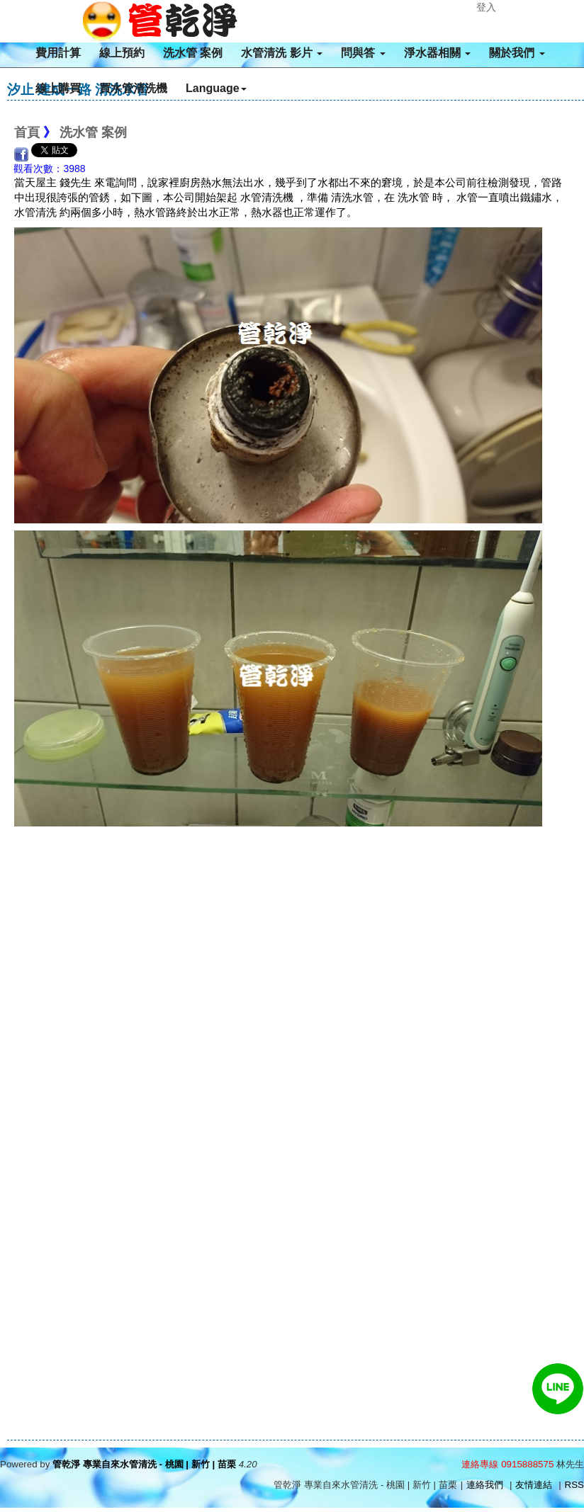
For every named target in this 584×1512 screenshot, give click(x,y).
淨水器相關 (437, 53)
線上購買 (58, 88)
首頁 (27, 132)
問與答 (363, 53)
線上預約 (122, 53)
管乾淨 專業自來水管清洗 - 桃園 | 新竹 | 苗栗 (144, 1464)
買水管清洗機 (133, 88)
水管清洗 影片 (281, 53)
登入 (486, 7)
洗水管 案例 (193, 53)
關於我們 (516, 53)
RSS (574, 1484)
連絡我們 (484, 1484)
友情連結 (533, 1484)
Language (216, 88)
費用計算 (58, 53)
